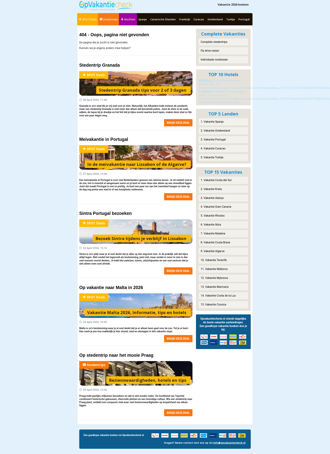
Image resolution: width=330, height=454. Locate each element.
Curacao (199, 19)
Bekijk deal (178, 123)
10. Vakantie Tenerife (214, 260)
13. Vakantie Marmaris (215, 286)
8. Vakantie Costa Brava (215, 242)
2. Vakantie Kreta (211, 189)
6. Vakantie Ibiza (211, 224)
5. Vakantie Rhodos (213, 215)
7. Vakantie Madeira (213, 233)
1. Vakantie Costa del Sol (216, 180)
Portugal (244, 19)
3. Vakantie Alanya (212, 198)
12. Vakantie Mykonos (214, 278)
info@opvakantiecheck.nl (229, 442)
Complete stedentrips (214, 42)
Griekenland (215, 19)
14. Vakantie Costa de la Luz (218, 295)
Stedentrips (109, 19)
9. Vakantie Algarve (213, 251)
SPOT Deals (88, 19)
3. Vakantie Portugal (213, 139)
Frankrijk (184, 19)
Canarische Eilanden (163, 19)
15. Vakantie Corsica (213, 304)
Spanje (142, 19)
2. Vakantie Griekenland (215, 130)
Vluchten (128, 19)
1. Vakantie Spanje (212, 121)
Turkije (230, 19)
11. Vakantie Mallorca (214, 269)
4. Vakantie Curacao (213, 148)
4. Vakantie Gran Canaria (216, 206)
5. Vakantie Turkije (212, 157)
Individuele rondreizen (214, 59)
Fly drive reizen (210, 50)
